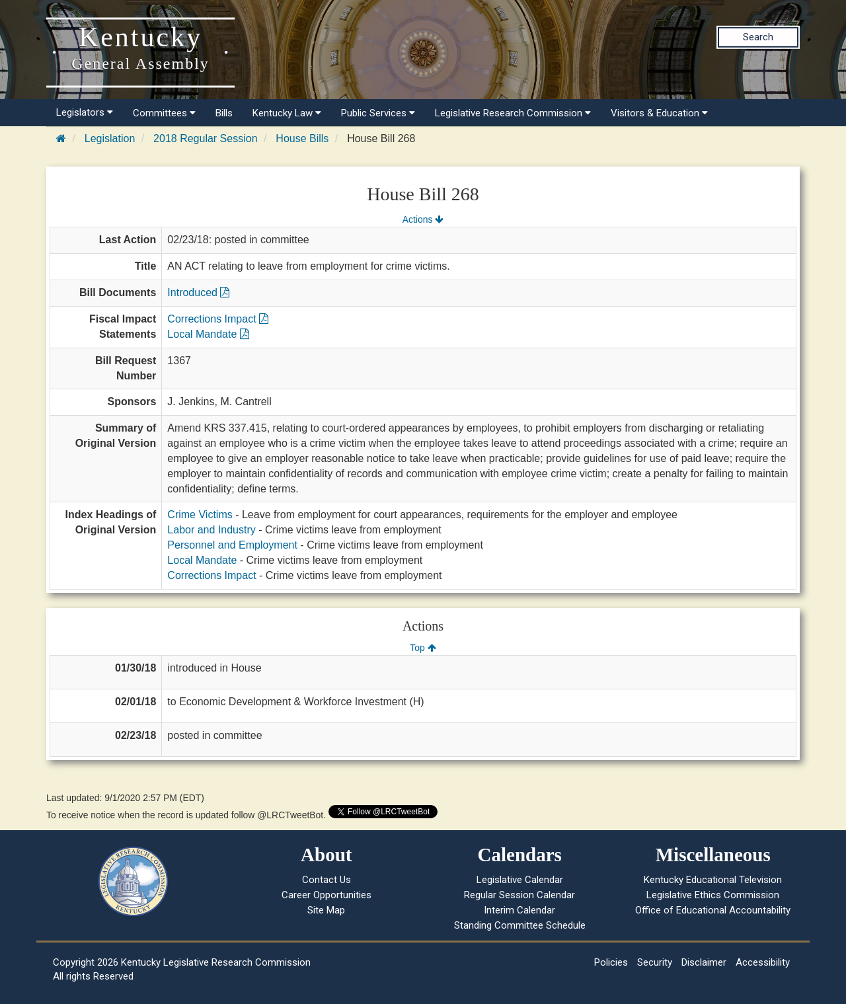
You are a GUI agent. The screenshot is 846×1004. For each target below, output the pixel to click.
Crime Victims (199, 514)
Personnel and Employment (232, 545)
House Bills (302, 138)
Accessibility (763, 962)
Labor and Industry (211, 529)
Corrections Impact (217, 319)
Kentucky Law (286, 113)
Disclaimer (703, 962)
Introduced (198, 292)
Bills (224, 113)
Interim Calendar (519, 910)
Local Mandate (208, 334)
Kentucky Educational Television (713, 880)
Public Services (378, 113)
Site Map (326, 910)
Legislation (110, 138)
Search (758, 37)
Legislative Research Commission (513, 113)
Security (654, 962)
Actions (423, 219)
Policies (611, 962)
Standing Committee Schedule (520, 925)
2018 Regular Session (205, 138)
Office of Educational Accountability (712, 910)
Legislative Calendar (520, 880)
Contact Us (326, 880)
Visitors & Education (659, 113)
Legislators (84, 112)
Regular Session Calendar (519, 895)
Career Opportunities (326, 895)
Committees (164, 113)
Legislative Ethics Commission (712, 895)
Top (423, 647)
